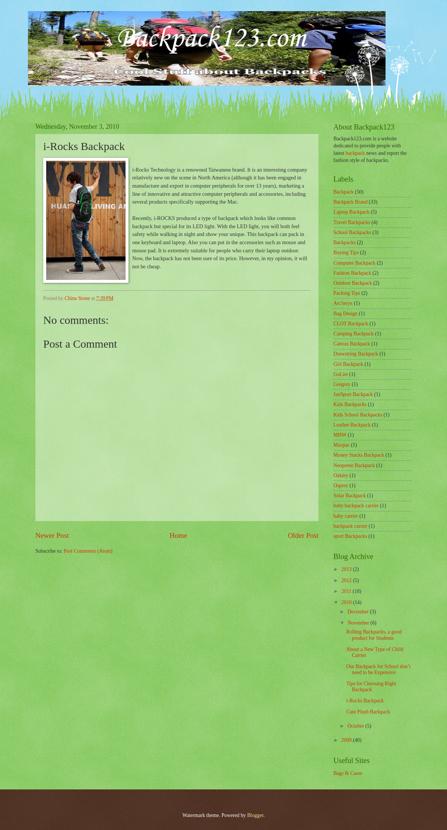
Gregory (342, 384)
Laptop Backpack (351, 212)
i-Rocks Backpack (365, 700)
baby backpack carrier (356, 505)
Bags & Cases (347, 773)
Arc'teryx (343, 303)
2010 (347, 602)
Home (178, 535)
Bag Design (345, 313)
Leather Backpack (352, 425)
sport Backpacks (350, 536)
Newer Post (52, 535)
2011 (347, 591)
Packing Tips (346, 293)
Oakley (340, 475)
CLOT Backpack (350, 323)
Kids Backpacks (350, 404)
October (356, 726)
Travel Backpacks (351, 222)
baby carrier (345, 516)
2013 (347, 569)
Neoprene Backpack (354, 465)
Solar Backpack (349, 495)
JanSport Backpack (353, 394)
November (359, 623)
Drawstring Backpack (355, 354)
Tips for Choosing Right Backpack (371, 687)
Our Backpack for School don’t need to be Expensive (378, 670)
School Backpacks (352, 232)
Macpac (341, 445)
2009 (347, 740)
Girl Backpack (348, 364)
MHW (339, 435)
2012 (347, 580)
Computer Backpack (354, 263)
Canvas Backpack (351, 344)
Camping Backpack (353, 333)
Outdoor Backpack (352, 283)
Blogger (255, 815)
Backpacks (344, 242)
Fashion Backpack (352, 273)
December (359, 611)
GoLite (340, 374)
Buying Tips (346, 252)
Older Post (303, 535)
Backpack (343, 192)
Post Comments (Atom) (88, 551)
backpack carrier (350, 526)
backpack (355, 153)
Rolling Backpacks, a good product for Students (374, 635)
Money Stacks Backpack (358, 455)
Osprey (340, 485)
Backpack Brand (350, 202)
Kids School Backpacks (357, 415)
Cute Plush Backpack (368, 712)
